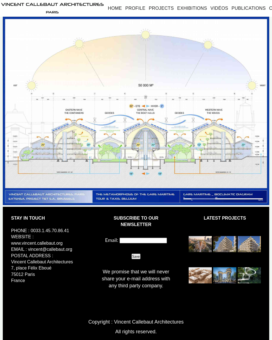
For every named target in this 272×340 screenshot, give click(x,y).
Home (115, 8)
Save (136, 256)
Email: (111, 240)
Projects (161, 8)
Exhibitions (192, 8)
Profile (135, 8)
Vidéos (219, 8)
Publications (249, 8)
